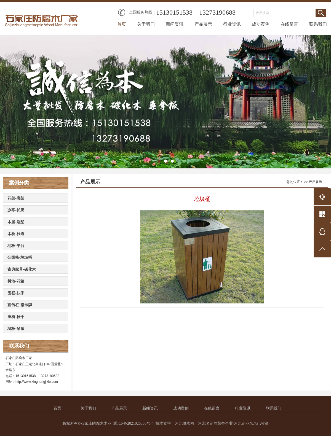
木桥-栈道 (15, 234)
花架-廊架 (15, 198)
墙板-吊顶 (15, 328)
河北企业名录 (245, 423)
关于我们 (146, 24)
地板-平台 (15, 245)
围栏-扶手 (15, 293)
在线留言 (289, 24)
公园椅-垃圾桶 (19, 257)
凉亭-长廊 (15, 210)
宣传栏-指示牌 (19, 305)
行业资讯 (232, 24)
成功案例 (260, 24)
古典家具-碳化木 (21, 269)
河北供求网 (184, 423)
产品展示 (203, 24)
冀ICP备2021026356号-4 (133, 423)
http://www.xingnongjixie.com (36, 382)
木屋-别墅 (15, 222)
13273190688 (217, 12)
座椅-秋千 (15, 316)
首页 (121, 24)
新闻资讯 (174, 24)
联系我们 (318, 24)
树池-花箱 (15, 281)
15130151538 (174, 12)
